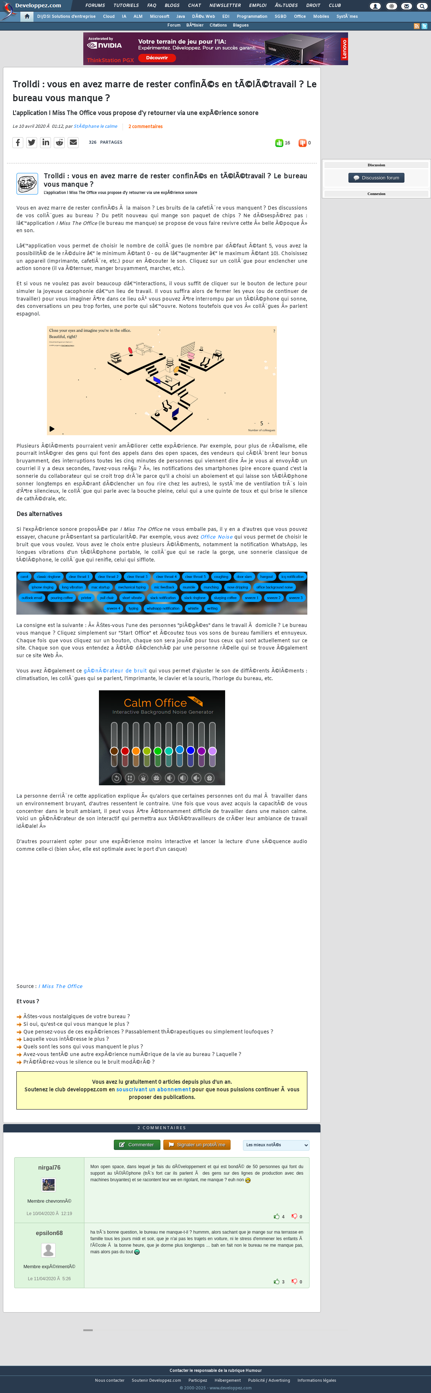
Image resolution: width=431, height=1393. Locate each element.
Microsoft (159, 16)
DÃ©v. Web (203, 16)
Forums (95, 6)
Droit (313, 6)
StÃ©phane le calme (95, 131)
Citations (218, 25)
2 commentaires (145, 131)
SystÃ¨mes (347, 16)
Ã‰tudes (286, 6)
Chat (194, 6)
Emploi (257, 6)
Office (300, 16)
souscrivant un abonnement (153, 1094)
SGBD (281, 16)
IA (124, 16)
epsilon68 (49, 1246)
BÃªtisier (195, 25)
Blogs (172, 6)
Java (180, 16)
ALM (138, 16)
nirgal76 (49, 1181)
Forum (173, 25)
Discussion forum (376, 178)
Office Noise (216, 542)
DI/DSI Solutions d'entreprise (66, 16)
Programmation (252, 16)
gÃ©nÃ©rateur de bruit (115, 675)
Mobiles (321, 16)
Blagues (241, 25)
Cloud (109, 16)
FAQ (152, 6)
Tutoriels (126, 6)
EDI (226, 16)
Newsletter (225, 6)
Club (334, 6)
